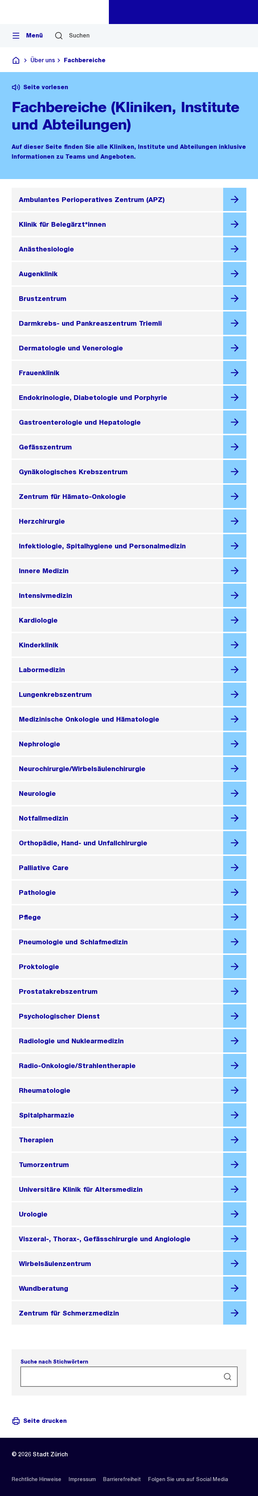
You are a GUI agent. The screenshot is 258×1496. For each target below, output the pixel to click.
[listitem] (36, 1479)
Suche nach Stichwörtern (54, 1362)
